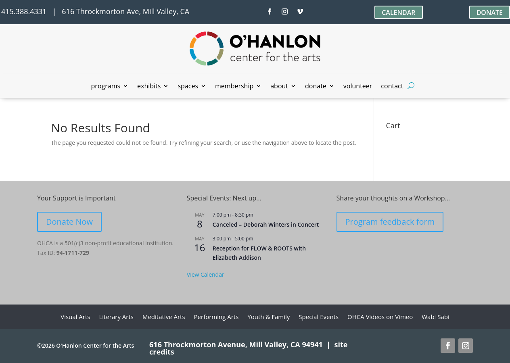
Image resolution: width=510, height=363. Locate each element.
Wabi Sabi (435, 317)
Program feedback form (390, 221)
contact (392, 86)
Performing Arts (216, 317)
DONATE (490, 12)
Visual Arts (75, 317)
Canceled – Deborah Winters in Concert (266, 224)
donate (315, 86)
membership (234, 86)
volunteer (357, 86)
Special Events (319, 317)
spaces (188, 86)
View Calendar (205, 274)
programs (106, 86)
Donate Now (69, 221)
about (279, 86)
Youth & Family (268, 317)
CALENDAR (398, 12)
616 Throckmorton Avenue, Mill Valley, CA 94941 (236, 344)
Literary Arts (116, 317)
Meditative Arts (163, 317)
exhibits (149, 86)
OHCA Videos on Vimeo (380, 317)
